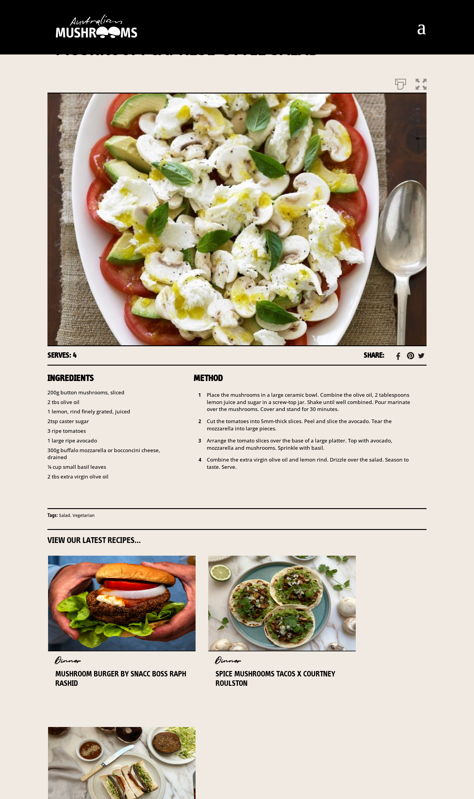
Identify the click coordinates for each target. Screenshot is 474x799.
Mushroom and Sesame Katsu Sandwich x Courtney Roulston (365, 683)
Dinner (67, 660)
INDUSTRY (173, 757)
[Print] (400, 83)
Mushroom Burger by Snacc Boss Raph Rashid (102, 678)
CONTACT (131, 757)
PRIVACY (264, 757)
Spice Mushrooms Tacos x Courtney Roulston (228, 678)
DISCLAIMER (219, 757)
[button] (421, 83)
